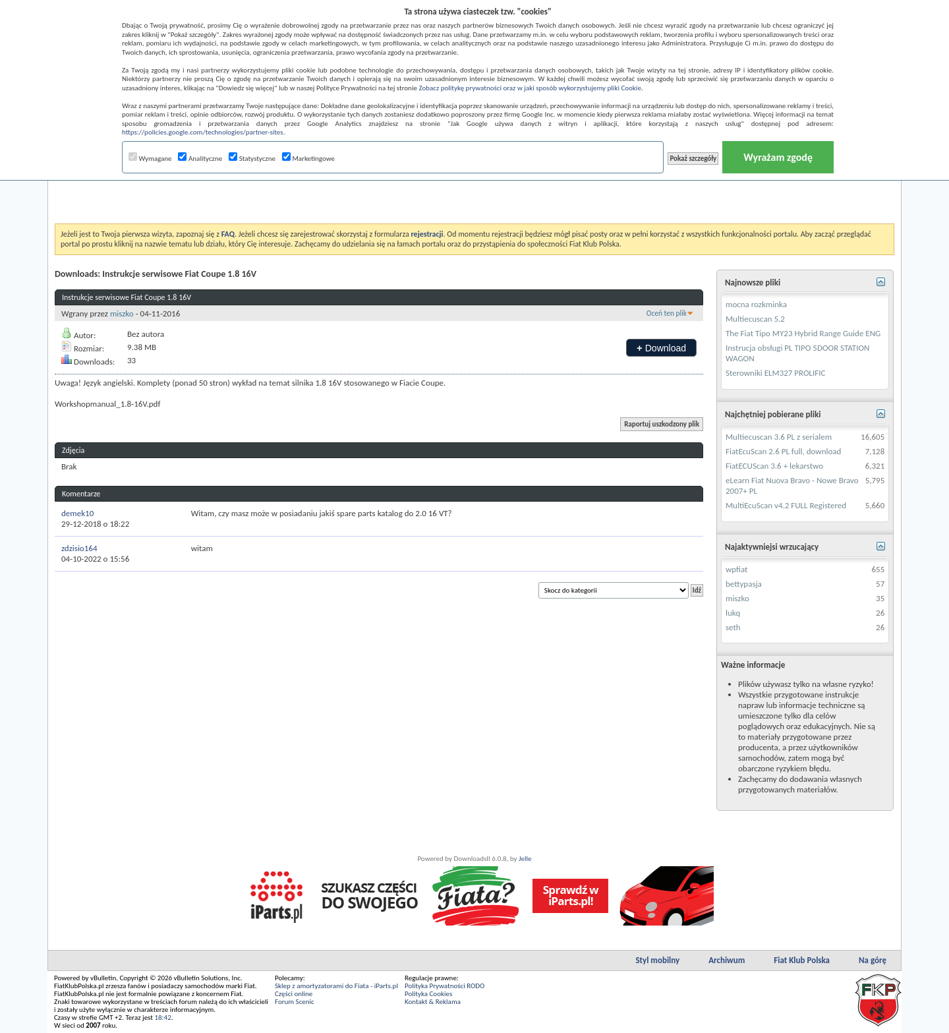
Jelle (525, 858)
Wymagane (150, 158)
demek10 (77, 513)
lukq (733, 613)
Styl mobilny (657, 960)
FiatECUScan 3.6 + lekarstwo (774, 466)
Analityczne (200, 158)
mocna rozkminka (756, 304)
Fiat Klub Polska (802, 960)
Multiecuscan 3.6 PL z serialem (779, 437)
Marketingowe (308, 158)
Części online (293, 993)
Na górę (872, 960)
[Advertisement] (474, 190)
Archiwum (726, 960)
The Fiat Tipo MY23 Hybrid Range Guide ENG (803, 333)
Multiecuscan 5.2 (755, 319)
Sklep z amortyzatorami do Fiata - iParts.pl (336, 986)
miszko (122, 313)
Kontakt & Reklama (433, 1001)
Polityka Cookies (428, 993)
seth (733, 627)
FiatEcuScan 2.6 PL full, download (783, 451)
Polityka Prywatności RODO (444, 986)
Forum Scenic (294, 1001)
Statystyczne (252, 158)
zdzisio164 (79, 548)
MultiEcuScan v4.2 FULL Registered (786, 505)
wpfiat (736, 569)
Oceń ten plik (667, 313)
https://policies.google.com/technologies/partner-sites (202, 132)
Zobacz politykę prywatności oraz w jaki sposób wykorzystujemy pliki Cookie (529, 88)
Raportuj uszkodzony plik (661, 424)
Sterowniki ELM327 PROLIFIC (776, 373)
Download (661, 347)
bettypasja (744, 584)
